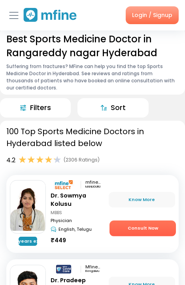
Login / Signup (152, 15)
